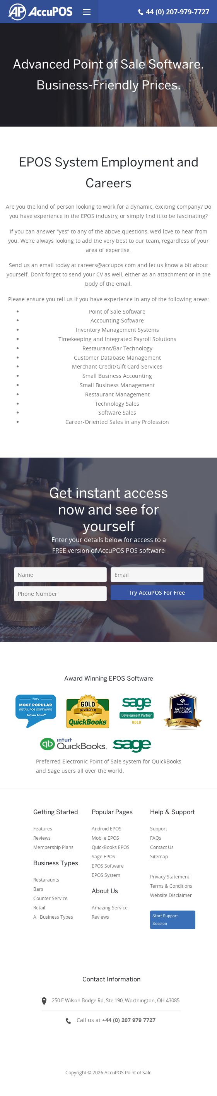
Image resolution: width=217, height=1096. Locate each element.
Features (42, 828)
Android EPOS (106, 828)
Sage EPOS (103, 856)
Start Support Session (165, 919)
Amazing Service (110, 907)
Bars (38, 889)
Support (158, 828)
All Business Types (53, 917)
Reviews (42, 838)
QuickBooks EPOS (111, 847)
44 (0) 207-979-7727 (177, 12)
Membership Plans (53, 847)
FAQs (155, 838)
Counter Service (50, 898)
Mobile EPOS (105, 838)
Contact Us (162, 847)
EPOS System (106, 875)
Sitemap (159, 856)
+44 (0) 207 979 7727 (128, 1020)
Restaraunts (46, 879)
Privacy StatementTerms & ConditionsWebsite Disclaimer (171, 885)
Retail (39, 907)
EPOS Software (108, 866)
